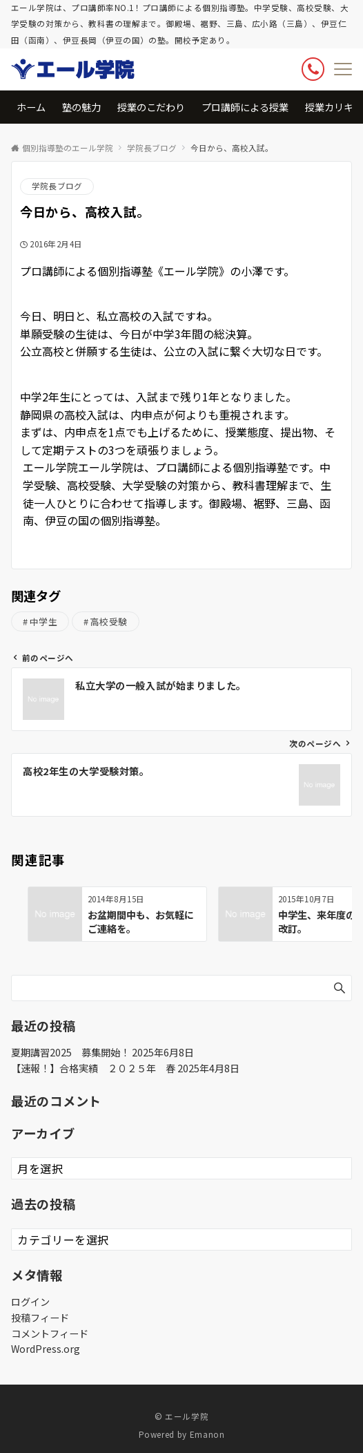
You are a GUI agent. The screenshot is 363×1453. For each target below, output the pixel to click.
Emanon (207, 1434)
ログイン (30, 1302)
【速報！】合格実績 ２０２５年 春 (93, 1068)
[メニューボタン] (343, 69)
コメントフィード (49, 1333)
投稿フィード (40, 1317)
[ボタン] (313, 68)
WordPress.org (45, 1349)
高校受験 (109, 621)
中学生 (44, 621)
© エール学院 (181, 1416)
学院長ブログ (57, 185)
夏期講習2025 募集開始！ (70, 1052)
